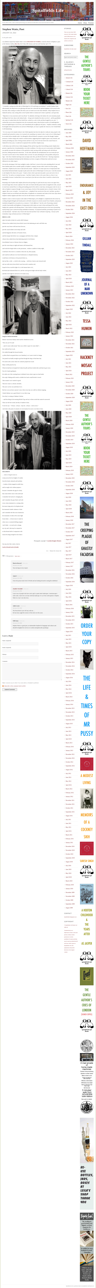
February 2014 (70, 700)
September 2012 (70, 766)
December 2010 (70, 846)
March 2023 (69, 282)
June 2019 (68, 455)
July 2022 (68, 313)
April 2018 (69, 509)
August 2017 (69, 539)
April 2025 (69, 186)
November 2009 (70, 896)
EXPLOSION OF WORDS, (33, 41)
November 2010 (70, 850)
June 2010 (68, 869)
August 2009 (69, 908)
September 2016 (70, 581)
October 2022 (69, 301)
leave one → (18, 556)
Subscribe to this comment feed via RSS (15, 686)
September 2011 (70, 812)
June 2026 (68, 133)
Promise (91, 23)
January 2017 (69, 566)
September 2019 (70, 443)
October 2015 (69, 624)
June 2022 (68, 317)
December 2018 (70, 478)
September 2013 (70, 720)
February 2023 (70, 286)
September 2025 (70, 167)
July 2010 (68, 865)
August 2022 (69, 309)
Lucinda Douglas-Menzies (54, 541)
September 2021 (70, 351)
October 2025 (69, 163)
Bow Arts (17, 44)
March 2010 (69, 881)
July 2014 (68, 681)
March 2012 (69, 789)
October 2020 (69, 393)
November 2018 (70, 482)
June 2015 (68, 639)
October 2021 (69, 347)
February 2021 (70, 378)
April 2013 (69, 739)
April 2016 (69, 601)
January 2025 (69, 198)
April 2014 (69, 693)
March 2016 (69, 604)
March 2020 (69, 420)
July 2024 (68, 221)
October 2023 (69, 255)
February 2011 (70, 838)
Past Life (68, 108)
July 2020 (68, 405)
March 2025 (69, 190)
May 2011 (68, 827)
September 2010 (70, 858)
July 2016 (68, 589)
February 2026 (70, 148)
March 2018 (69, 512)
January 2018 (69, 520)
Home (80, 23)
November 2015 (70, 620)
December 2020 (70, 386)
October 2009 (69, 900)
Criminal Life (69, 81)
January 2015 (69, 658)
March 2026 (69, 144)
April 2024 (69, 232)
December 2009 (70, 892)
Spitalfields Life (48, 10)
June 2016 (68, 593)
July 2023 (68, 267)
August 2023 (69, 263)
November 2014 (70, 666)
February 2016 (70, 608)
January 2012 (69, 796)
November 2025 (70, 159)
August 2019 (69, 447)
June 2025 (68, 179)
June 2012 (68, 777)
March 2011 (69, 835)
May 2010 (68, 873)
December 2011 (70, 800)
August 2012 (69, 769)
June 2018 (68, 501)
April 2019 (69, 462)
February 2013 (70, 746)
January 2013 (69, 750)
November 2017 (70, 528)
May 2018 (68, 505)
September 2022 (70, 305)
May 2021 (68, 367)
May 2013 (68, 735)
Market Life (69, 101)
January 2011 (69, 842)
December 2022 (70, 294)
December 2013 (70, 708)
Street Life (68, 124)
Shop (85, 23)
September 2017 (70, 535)
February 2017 (70, 562)
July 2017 (68, 543)
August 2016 (69, 585)
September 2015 (70, 627)
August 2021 (69, 355)
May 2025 (68, 182)
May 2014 (68, 689)
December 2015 (70, 616)
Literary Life (58, 550)
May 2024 (68, 228)
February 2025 (70, 194)
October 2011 (69, 808)
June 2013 (68, 731)
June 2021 (68, 363)
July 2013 (68, 727)
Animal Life (69, 78)
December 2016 (70, 570)
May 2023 (68, 274)
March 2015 (69, 650)
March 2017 (69, 558)
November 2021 (70, 344)
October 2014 (69, 670)
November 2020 (70, 390)
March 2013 (69, 743)
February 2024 (70, 240)
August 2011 (69, 815)
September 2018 (70, 489)
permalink (25, 563)
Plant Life (68, 116)
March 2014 (69, 697)
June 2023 (68, 271)
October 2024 (69, 209)
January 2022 (69, 336)
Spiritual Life (69, 120)
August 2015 (69, 631)
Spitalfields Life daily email (70, 48)
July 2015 (68, 635)
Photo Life (69, 112)
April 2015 (69, 647)
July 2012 (68, 773)
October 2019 (69, 439)
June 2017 (68, 547)
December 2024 (70, 202)
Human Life (52, 550)
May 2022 (68, 321)
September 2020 (70, 397)
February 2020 (70, 424)
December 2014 (70, 662)
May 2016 (68, 597)
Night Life (68, 104)
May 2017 (68, 551)
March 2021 (69, 374)
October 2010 (69, 854)
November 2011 (70, 804)
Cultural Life (69, 89)
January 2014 (69, 704)
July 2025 (68, 175)
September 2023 (70, 259)
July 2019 (68, 451)
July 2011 (68, 819)
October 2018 (69, 485)
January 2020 (69, 428)
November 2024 (70, 205)
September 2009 (70, 904)
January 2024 (69, 244)
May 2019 (68, 459)
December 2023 (70, 248)
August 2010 (69, 862)
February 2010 (70, 885)
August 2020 (69, 401)
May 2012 (68, 781)
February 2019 (70, 470)
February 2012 (70, 792)
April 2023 (69, 278)
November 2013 (70, 712)
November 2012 (70, 758)
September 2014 (70, 673)
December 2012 (70, 754)
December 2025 (70, 156)
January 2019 (69, 474)
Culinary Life (69, 85)
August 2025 (69, 171)
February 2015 (70, 654)
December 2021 (70, 340)
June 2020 (68, 409)
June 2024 (68, 225)
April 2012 (69, 785)
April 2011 (69, 831)
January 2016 (69, 612)
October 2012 (69, 762)
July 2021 (68, 359)
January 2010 (69, 888)
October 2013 (69, 716)
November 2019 (70, 436)
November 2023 (70, 251)
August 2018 (69, 493)
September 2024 (70, 213)
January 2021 (69, 382)
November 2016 (70, 574)
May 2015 (68, 643)
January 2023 (69, 290)
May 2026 (68, 136)
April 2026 (69, 140)
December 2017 (70, 524)
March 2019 (69, 466)
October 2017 (69, 532)
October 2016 (69, 578)
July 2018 (68, 497)
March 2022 (69, 328)
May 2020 (68, 413)
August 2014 (69, 677)
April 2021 (69, 370)
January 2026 (69, 152)
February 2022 (70, 332)
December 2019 (70, 432)
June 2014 (68, 685)
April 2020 (69, 416)
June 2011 (68, 823)
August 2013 (69, 723)
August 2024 (69, 217)
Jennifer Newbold (17, 588)
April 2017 (69, 555)
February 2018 (70, 516)
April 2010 (69, 877)
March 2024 (69, 236)
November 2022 (70, 297)
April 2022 (69, 324)
